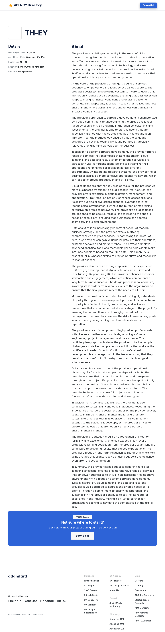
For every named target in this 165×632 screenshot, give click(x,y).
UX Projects (115, 580)
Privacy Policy (37, 614)
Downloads (140, 590)
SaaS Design (90, 590)
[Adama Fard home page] (17, 576)
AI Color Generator (144, 595)
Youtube (30, 601)
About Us (114, 590)
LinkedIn (14, 601)
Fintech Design (91, 580)
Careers (139, 580)
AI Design (89, 585)
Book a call (82, 535)
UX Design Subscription (90, 611)
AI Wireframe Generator (141, 614)
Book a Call (148, 5)
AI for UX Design (143, 620)
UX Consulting (91, 600)
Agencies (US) (116, 619)
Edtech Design (91, 595)
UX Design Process (119, 585)
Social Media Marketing (115, 605)
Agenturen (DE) (117, 628)
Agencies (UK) (116, 624)
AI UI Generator (142, 608)
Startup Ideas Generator (142, 601)
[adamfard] (25, 5)
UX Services (90, 604)
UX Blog (139, 585)
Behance (47, 601)
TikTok (61, 601)
